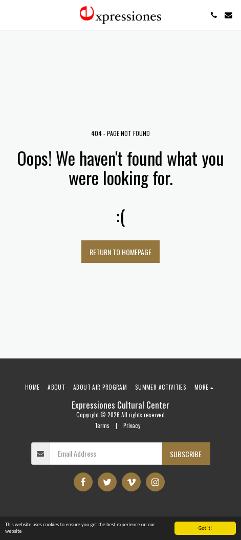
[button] (11, 15)
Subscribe (186, 453)
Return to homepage (120, 251)
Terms (102, 425)
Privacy (131, 425)
